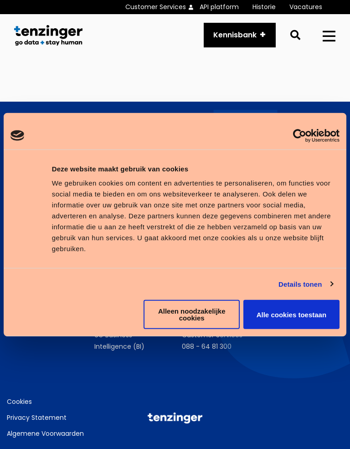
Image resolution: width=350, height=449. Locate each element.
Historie (264, 6)
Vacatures (305, 6)
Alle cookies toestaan (291, 314)
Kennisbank (235, 35)
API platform (219, 6)
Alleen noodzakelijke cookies (192, 314)
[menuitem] (162, 7)
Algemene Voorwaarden (45, 433)
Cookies (19, 401)
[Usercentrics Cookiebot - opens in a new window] (300, 135)
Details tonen (300, 284)
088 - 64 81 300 (207, 346)
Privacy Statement (37, 417)
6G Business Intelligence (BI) (119, 340)
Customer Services (155, 6)
